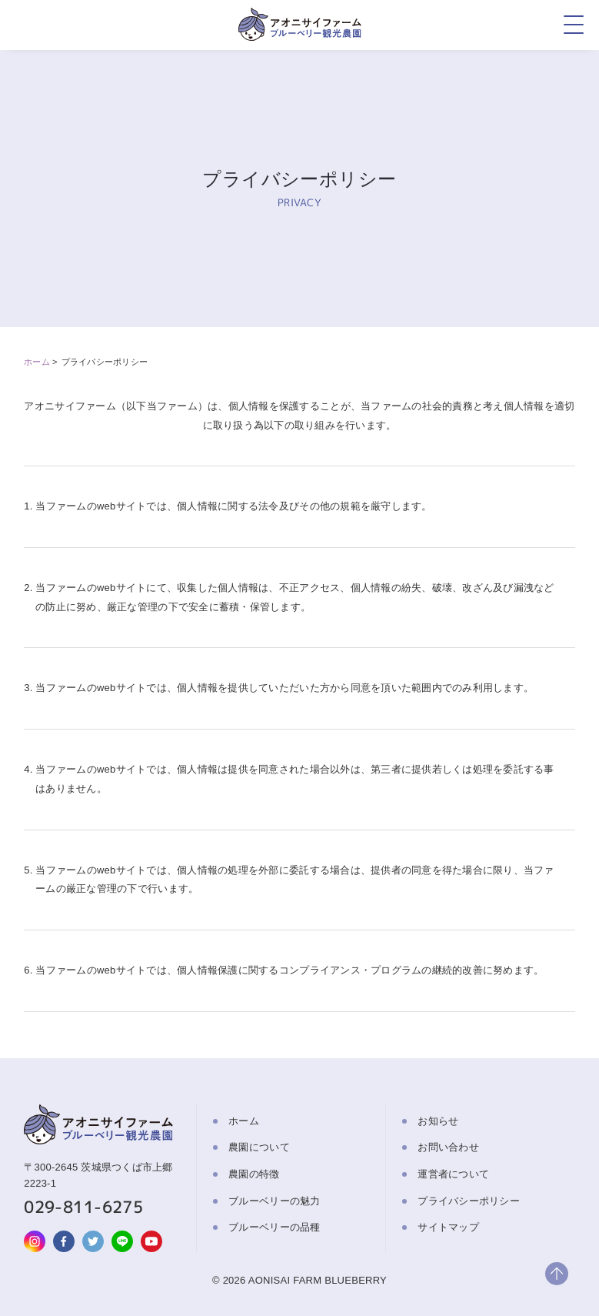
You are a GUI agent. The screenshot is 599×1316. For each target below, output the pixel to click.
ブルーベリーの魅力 (274, 1201)
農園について (259, 1147)
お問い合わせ (448, 1147)
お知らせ (438, 1121)
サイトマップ (448, 1227)
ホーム (37, 361)
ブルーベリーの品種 (274, 1227)
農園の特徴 (253, 1174)
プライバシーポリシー (469, 1201)
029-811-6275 (83, 1206)
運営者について (453, 1174)
